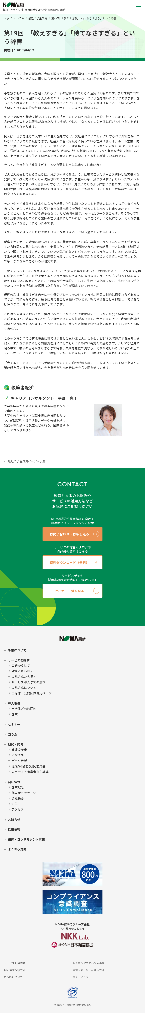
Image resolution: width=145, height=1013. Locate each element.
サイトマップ (80, 977)
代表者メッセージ (24, 793)
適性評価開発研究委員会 (29, 766)
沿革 (15, 804)
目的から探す (21, 665)
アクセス (18, 809)
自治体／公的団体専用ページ (32, 693)
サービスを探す (19, 660)
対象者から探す (22, 671)
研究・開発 (15, 744)
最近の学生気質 (37, 18)
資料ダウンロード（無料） (69, 562)
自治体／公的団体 (24, 708)
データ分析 (19, 760)
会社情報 (14, 782)
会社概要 (18, 798)
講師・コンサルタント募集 (26, 839)
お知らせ (14, 819)
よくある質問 (17, 849)
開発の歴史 (19, 749)
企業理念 (18, 787)
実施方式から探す (24, 676)
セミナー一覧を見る (69, 590)
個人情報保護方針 (14, 970)
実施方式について (24, 687)
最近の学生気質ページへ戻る (26, 461)
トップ (8, 18)
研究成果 (18, 755)
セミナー (14, 724)
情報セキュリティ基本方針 (88, 970)
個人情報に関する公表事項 (88, 963)
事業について (17, 650)
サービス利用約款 (14, 963)
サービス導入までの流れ (29, 682)
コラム (20, 18)
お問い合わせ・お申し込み (69, 534)
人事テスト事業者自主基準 (30, 772)
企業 (15, 714)
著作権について (13, 977)
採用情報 (14, 829)
